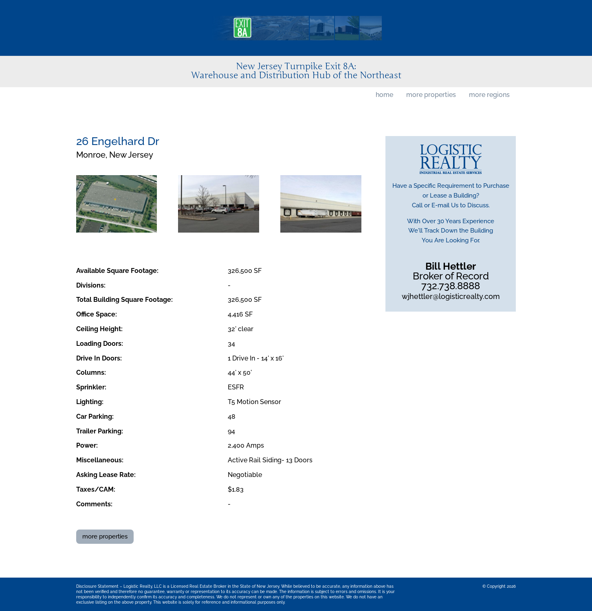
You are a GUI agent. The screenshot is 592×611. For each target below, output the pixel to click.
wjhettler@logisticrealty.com (451, 296)
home (384, 95)
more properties (431, 95)
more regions (489, 95)
